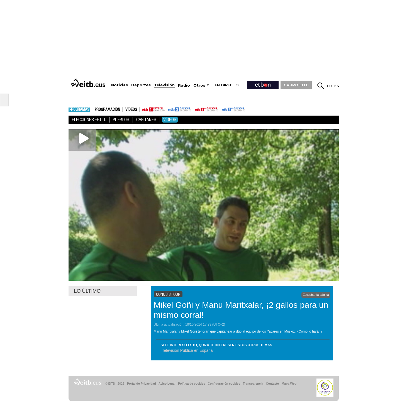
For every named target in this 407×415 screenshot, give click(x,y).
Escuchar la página (316, 294)
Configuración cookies (224, 383)
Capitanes (146, 120)
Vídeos (131, 110)
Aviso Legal (167, 383)
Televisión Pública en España (187, 350)
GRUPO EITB (296, 85)
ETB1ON (196, 109)
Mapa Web (289, 383)
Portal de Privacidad (141, 383)
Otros (199, 85)
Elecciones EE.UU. (89, 120)
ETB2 (179, 109)
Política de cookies (191, 383)
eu (329, 86)
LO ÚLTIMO (87, 291)
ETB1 (153, 109)
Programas (79, 110)
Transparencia (253, 383)
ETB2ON (223, 109)
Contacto (272, 383)
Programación (107, 110)
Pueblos (121, 120)
